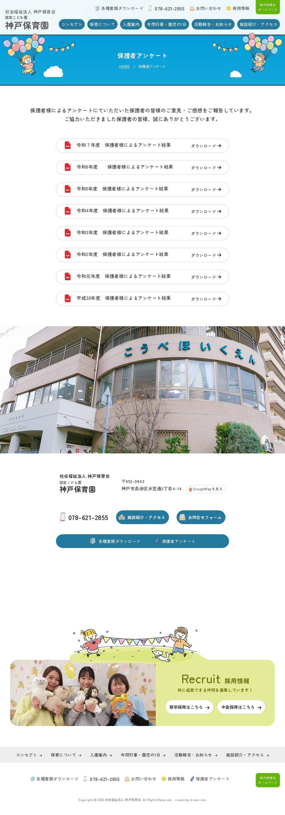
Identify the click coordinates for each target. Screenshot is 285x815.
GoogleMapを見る (208, 488)
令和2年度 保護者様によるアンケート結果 (149, 255)
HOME (124, 66)
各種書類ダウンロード (122, 8)
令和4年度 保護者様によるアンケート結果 (149, 211)
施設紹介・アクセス (259, 24)
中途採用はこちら (238, 707)
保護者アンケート (179, 541)
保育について (102, 24)
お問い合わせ (208, 8)
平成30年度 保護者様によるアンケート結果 (149, 298)
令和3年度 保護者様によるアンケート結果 (149, 233)
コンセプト (71, 24)
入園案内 (131, 24)
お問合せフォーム (205, 517)
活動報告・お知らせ (213, 24)
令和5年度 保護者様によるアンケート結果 (149, 189)
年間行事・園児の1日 (167, 24)
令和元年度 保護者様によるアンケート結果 (149, 277)
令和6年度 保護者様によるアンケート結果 (149, 167)
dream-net (198, 799)
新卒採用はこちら (186, 707)
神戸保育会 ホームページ (267, 7)
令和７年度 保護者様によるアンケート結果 (149, 145)
